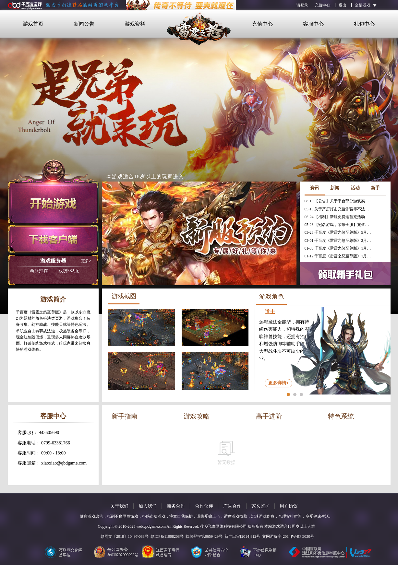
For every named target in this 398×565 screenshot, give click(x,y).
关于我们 (119, 506)
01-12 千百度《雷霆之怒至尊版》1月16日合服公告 (339, 256)
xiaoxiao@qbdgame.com (64, 463)
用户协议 (289, 506)
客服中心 (313, 24)
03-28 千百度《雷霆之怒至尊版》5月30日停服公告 (339, 232)
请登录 (302, 5)
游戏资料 (135, 24)
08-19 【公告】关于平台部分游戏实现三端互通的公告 (339, 201)
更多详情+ (278, 383)
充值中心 (322, 5)
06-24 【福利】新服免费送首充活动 (335, 217)
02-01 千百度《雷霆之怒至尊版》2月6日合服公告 (339, 240)
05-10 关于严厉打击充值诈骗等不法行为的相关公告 (339, 209)
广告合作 (232, 506)
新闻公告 (84, 24)
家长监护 (260, 506)
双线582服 (54, 271)
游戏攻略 (197, 416)
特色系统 (341, 416)
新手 (375, 187)
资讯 (314, 187)
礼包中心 (364, 24)
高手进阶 (269, 416)
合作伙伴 (204, 506)
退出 (342, 5)
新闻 (334, 187)
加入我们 (148, 506)
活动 (355, 187)
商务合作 (176, 506)
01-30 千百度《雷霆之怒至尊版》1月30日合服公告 (339, 248)
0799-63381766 (55, 443)
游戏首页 (33, 24)
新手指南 (125, 416)
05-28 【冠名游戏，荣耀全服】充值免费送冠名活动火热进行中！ (339, 225)
